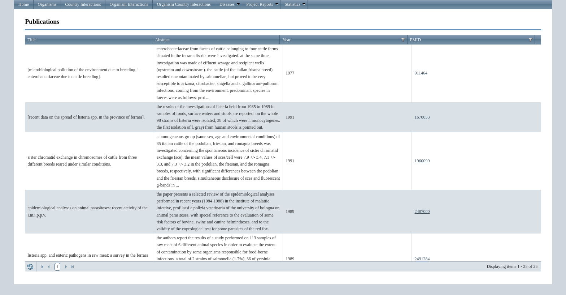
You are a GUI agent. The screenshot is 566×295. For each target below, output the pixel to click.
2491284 (422, 258)
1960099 (422, 160)
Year (287, 39)
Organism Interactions (129, 4)
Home (23, 4)
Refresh (30, 267)
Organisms (47, 4)
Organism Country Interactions (184, 4)
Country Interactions (83, 4)
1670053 (422, 117)
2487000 (422, 211)
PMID (415, 39)
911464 (421, 73)
